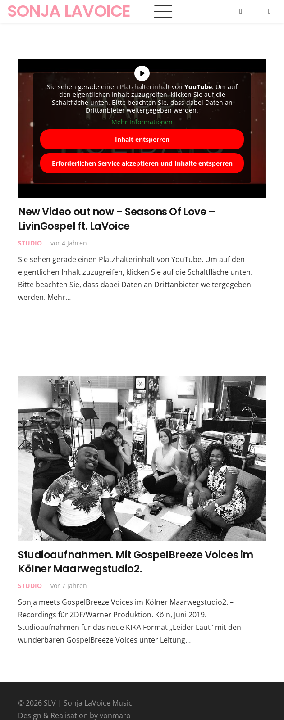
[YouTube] (269, 11)
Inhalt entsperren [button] (142, 139)
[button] (163, 11)
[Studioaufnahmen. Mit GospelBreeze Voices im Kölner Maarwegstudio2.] (142, 458)
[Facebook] (241, 11)
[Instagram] (255, 11)
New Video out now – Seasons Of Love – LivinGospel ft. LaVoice (116, 218)
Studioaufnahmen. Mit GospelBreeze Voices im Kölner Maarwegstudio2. (135, 562)
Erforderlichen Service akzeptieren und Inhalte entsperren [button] (142, 163)
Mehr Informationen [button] (142, 122)
